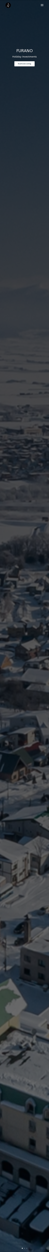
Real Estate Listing (24, 64)
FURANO (24, 50)
